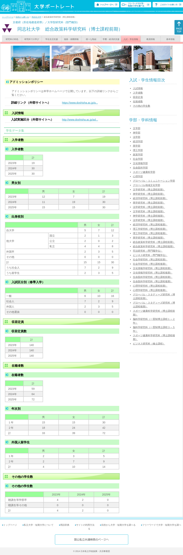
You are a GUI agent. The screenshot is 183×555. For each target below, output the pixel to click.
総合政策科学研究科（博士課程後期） (154, 246)
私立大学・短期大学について (39, 525)
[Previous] (12, 59)
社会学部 (138, 158)
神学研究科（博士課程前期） (149, 193)
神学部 (136, 132)
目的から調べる (22, 17)
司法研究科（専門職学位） (148, 250)
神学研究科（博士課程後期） (149, 215)
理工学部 (138, 150)
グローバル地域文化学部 (146, 185)
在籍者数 (138, 101)
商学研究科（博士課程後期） (149, 237)
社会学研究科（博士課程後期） (150, 263)
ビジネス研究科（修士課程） (149, 343)
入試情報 (138, 88)
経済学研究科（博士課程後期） (150, 224)
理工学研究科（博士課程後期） (150, 233)
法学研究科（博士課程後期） (149, 220)
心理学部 (138, 176)
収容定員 (138, 97)
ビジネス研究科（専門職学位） (150, 255)
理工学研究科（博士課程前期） (150, 228)
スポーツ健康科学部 (144, 172)
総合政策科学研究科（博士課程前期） (154, 242)
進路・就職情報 (71, 39)
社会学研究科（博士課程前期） (150, 259)
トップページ (8, 17)
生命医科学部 (140, 167)
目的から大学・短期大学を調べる (118, 525)
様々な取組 (91, 39)
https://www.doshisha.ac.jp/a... (80, 102)
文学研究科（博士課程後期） (149, 211)
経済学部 (138, 141)
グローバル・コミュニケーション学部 (154, 180)
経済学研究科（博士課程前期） (150, 198)
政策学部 (138, 154)
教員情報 (150, 39)
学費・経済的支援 (111, 39)
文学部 (136, 128)
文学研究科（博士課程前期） (149, 189)
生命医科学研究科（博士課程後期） (153, 281)
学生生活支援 (51, 39)
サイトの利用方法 (85, 525)
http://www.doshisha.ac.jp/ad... (80, 119)
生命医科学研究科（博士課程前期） (153, 277)
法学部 (136, 137)
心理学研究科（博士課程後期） (150, 290)
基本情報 (170, 39)
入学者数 (138, 92)
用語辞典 (64, 525)
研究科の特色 (12, 39)
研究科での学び (31, 39)
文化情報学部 (140, 163)
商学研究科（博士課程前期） (149, 202)
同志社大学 (36, 17)
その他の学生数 (141, 105)
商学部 (136, 145)
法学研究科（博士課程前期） (149, 207)
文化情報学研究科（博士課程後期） (153, 272)
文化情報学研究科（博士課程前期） (153, 268)
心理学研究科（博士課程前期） (150, 285)
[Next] (171, 59)
